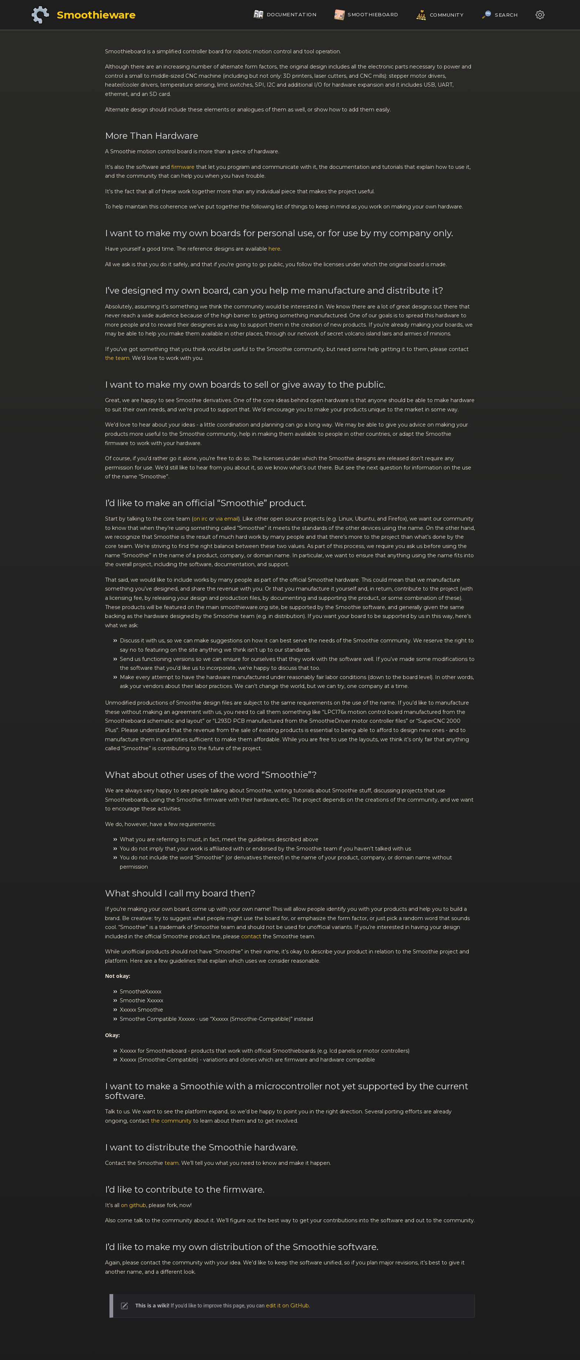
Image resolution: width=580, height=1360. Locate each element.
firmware (183, 167)
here (274, 248)
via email (227, 518)
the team (117, 358)
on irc (200, 518)
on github (133, 1205)
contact (251, 936)
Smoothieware (96, 15)
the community (171, 1120)
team (172, 1163)
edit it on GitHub (287, 1305)
